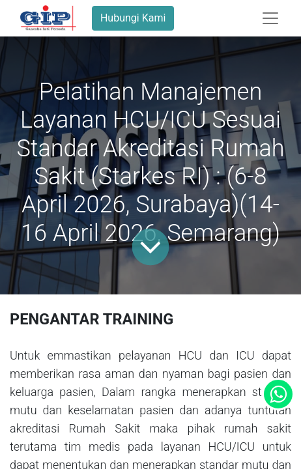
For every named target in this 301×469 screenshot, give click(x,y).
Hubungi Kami (132, 18)
